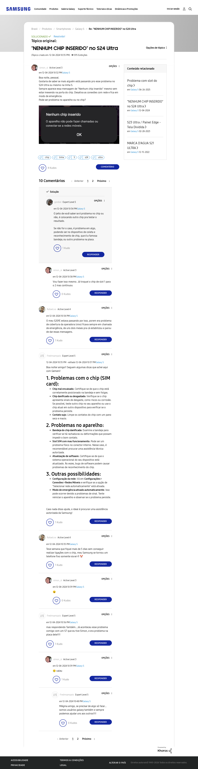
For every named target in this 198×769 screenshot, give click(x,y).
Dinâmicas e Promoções (126, 9)
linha (61, 157)
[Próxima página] (103, 181)
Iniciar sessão (173, 9)
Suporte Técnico (85, 9)
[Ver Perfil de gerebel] (57, 202)
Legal (63, 765)
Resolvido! (59, 36)
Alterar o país (117, 762)
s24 (86, 157)
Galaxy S (66, 72)
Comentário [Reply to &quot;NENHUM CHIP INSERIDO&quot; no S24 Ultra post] (107, 166)
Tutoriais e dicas (104, 9)
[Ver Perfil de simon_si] (43, 67)
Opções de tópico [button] (155, 47)
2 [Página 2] (92, 181)
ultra (100, 157)
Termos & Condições (72, 760)
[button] (113, 66)
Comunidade (40, 9)
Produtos (53, 9)
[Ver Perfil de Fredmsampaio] (54, 356)
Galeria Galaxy (68, 9)
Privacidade (18, 765)
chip (47, 157)
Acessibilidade (19, 760)
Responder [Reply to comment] (93, 254)
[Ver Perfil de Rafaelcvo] (51, 309)
